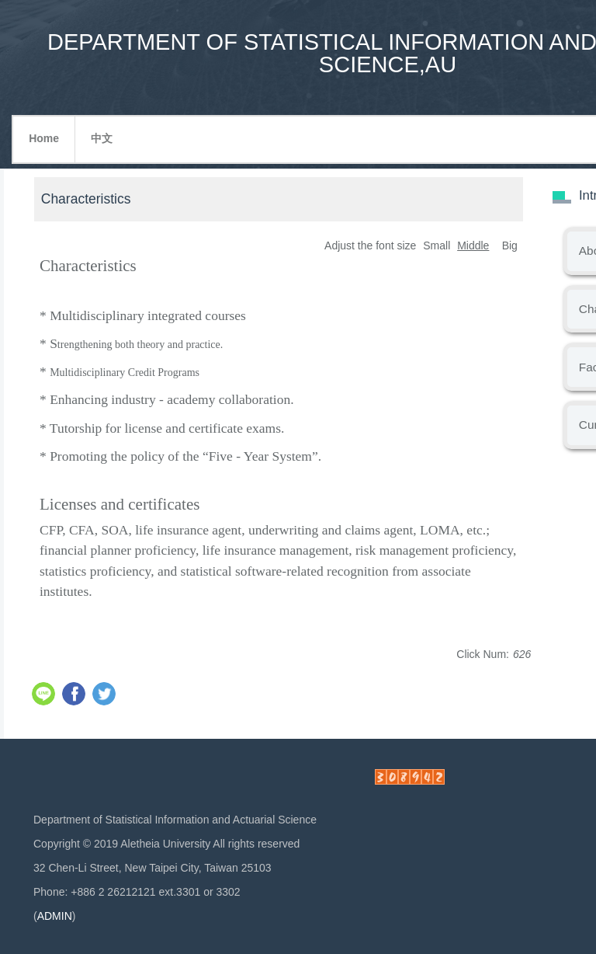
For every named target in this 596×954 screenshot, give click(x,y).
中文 (102, 138)
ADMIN (54, 916)
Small (436, 245)
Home (44, 138)
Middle (473, 245)
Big (510, 245)
